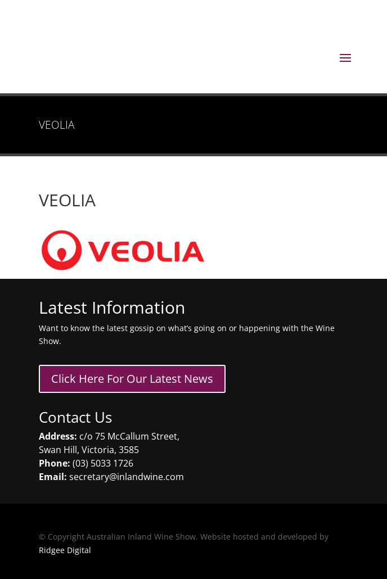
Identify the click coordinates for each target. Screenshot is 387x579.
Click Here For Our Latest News (132, 378)
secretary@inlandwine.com (126, 477)
